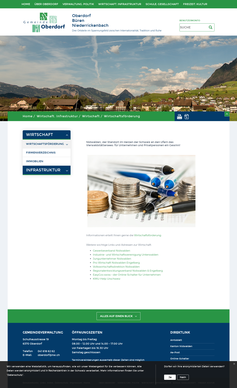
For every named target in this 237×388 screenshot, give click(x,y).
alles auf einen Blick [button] (118, 316)
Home (26, 4)
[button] (180, 116)
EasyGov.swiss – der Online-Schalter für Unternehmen (127, 274)
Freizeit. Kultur (195, 4)
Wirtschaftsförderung (122, 116)
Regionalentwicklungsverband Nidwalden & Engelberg (128, 270)
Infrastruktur (43, 170)
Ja (169, 377)
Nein (183, 377)
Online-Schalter (179, 358)
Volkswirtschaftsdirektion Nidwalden (116, 266)
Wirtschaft (91, 116)
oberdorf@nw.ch (49, 355)
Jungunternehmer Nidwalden (112, 258)
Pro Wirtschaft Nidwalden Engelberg (116, 262)
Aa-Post (175, 352)
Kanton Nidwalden (181, 346)
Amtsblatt (176, 340)
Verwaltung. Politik (78, 4)
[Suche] (211, 27)
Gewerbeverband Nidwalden (111, 250)
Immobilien (34, 161)
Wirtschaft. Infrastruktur (119, 4)
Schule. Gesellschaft (162, 4)
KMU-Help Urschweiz (106, 278)
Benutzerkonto (189, 20)
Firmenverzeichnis (41, 152)
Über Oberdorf (46, 4)
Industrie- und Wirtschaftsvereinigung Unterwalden (125, 254)
